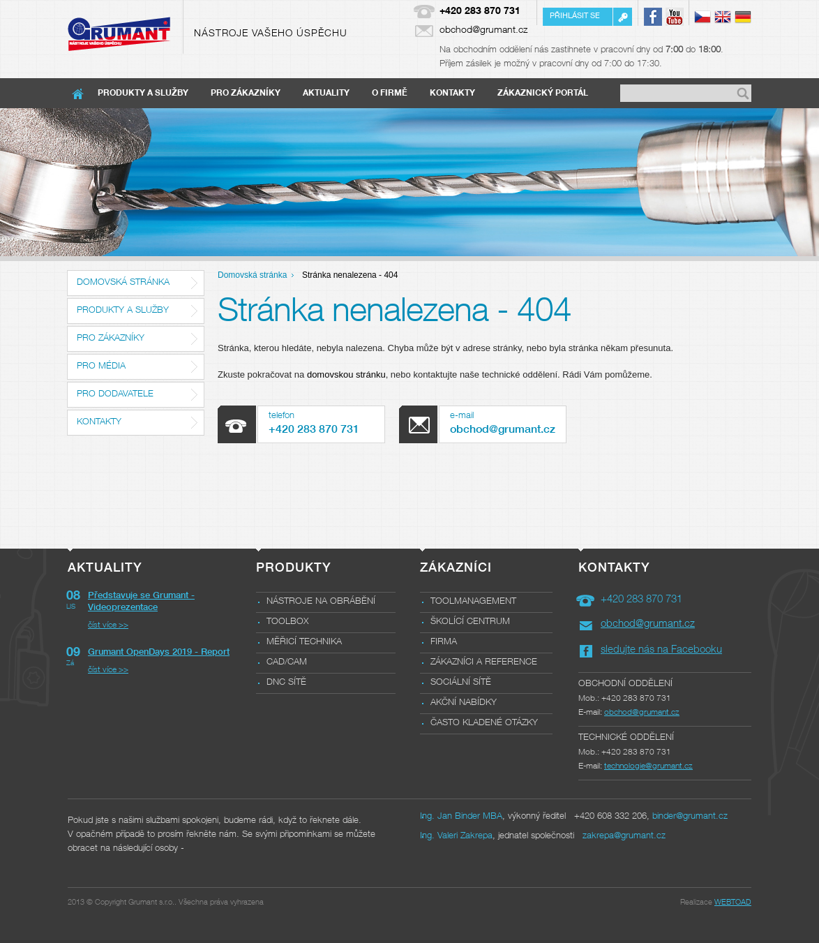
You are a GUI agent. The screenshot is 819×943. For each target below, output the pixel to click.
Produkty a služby (143, 93)
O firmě (389, 93)
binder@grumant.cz (690, 817)
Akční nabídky (463, 703)
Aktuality (326, 93)
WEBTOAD (732, 903)
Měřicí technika (304, 642)
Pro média (101, 366)
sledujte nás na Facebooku (661, 650)
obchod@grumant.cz (483, 31)
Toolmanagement (473, 602)
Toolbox (287, 622)
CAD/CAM (286, 662)
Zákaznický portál (542, 93)
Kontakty (452, 93)
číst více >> (108, 625)
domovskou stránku (346, 374)
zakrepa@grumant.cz (624, 836)
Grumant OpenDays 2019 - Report (159, 653)
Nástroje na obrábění (320, 602)
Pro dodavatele (115, 394)
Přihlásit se (575, 16)
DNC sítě (286, 683)
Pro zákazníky (245, 93)
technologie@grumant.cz (648, 766)
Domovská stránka (123, 283)
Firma (443, 642)
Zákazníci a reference (483, 662)
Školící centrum (470, 622)
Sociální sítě (460, 683)
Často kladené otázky (484, 723)
